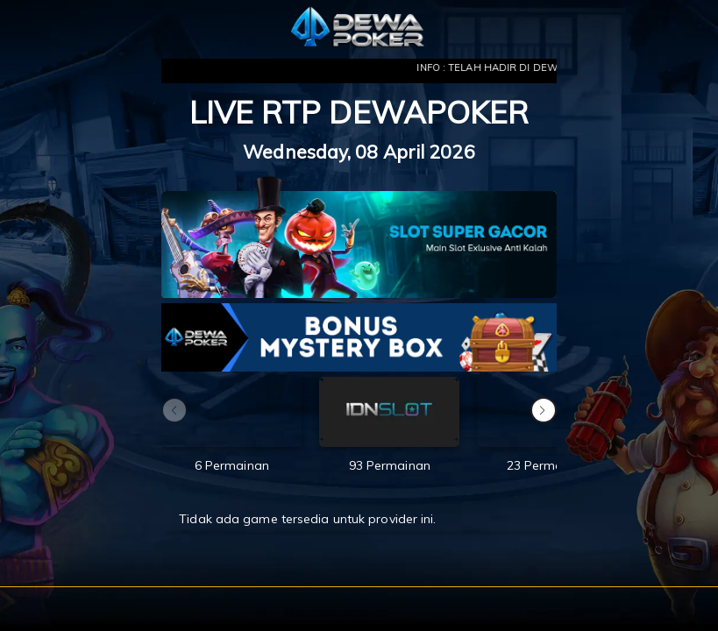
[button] (543, 410)
